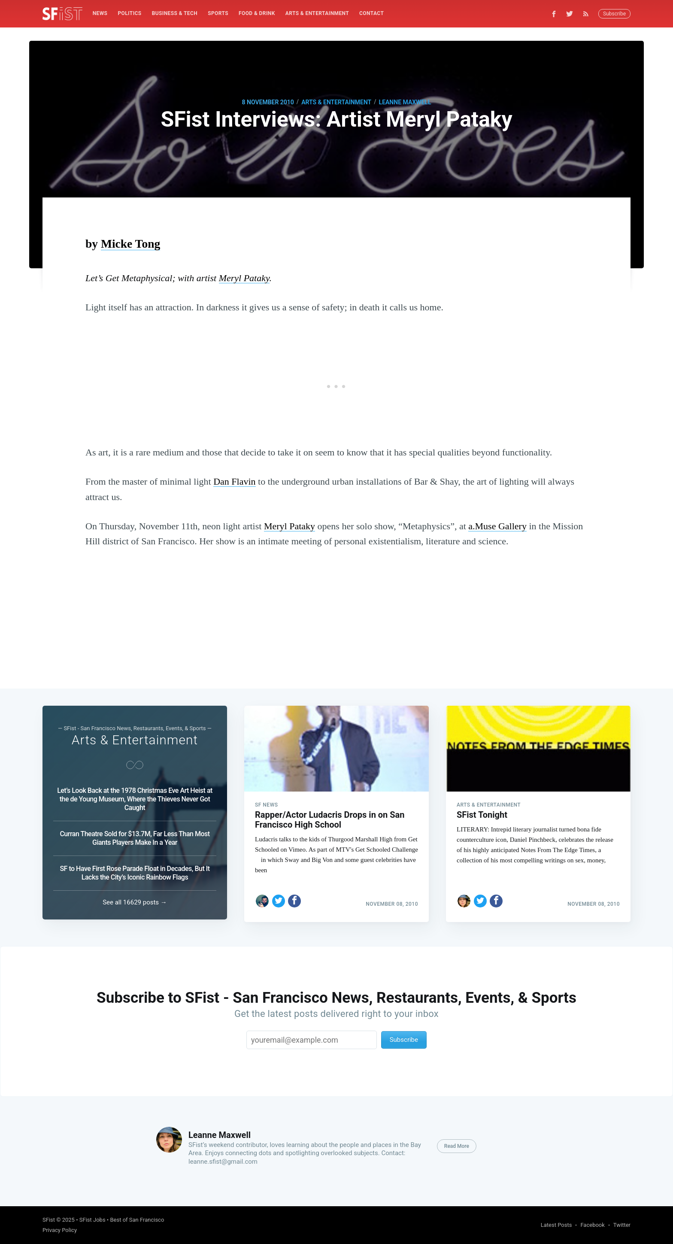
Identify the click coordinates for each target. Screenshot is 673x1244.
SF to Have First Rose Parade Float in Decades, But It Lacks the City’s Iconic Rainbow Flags (134, 873)
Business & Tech (175, 13)
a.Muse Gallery (497, 526)
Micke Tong (130, 243)
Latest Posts (556, 1225)
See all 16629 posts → (135, 902)
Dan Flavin (234, 481)
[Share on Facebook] (294, 898)
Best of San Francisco (137, 1220)
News (100, 13)
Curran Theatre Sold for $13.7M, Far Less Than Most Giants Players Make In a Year (134, 838)
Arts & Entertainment (317, 13)
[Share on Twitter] (278, 898)
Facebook (592, 1225)
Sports (218, 13)
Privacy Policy (59, 1230)
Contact (371, 13)
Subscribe (614, 14)
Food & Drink (257, 13)
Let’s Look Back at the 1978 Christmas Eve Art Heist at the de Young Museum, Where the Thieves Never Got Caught (134, 799)
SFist (48, 1220)
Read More (456, 1146)
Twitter (622, 1225)
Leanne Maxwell (405, 102)
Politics (129, 13)
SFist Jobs (92, 1220)
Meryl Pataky (244, 278)
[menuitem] (100, 13)
